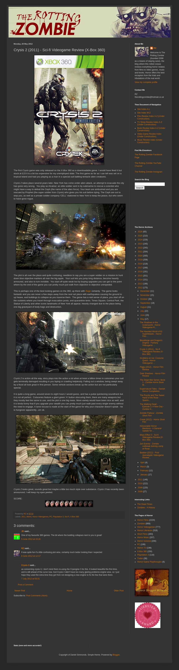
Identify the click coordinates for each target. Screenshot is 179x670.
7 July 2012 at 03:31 (30, 579)
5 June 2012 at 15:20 (31, 539)
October (144, 299)
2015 (140, 276)
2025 (140, 236)
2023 (140, 244)
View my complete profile (146, 82)
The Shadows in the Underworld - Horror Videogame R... (150, 325)
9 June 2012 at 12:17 (31, 556)
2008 (140, 491)
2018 (140, 264)
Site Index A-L (143, 109)
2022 (140, 248)
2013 (140, 284)
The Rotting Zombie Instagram (148, 172)
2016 (140, 271)
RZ (22, 548)
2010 (140, 483)
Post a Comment (25, 584)
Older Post (119, 590)
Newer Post (19, 590)
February (144, 470)
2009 (140, 487)
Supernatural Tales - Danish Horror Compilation (152, 390)
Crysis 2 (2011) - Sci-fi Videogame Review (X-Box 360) (151, 351)
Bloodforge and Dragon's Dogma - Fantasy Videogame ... (151, 343)
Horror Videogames (40, 517)
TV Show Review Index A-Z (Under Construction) (149, 123)
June (142, 315)
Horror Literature (144, 530)
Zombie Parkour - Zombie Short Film (151, 414)
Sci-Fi (67, 517)
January (144, 474)
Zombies (141, 523)
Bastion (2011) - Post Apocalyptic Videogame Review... (152, 455)
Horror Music (143, 537)
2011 (23, 517)
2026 (140, 231)
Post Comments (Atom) (36, 595)
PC (50, 517)
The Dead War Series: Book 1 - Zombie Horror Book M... (152, 382)
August (143, 307)
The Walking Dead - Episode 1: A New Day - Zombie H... (152, 406)
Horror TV (141, 548)
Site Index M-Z (144, 113)
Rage (88, 291)
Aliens (28, 517)
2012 (140, 287)
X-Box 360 (74, 517)
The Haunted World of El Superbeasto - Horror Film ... (151, 334)
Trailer (140, 558)
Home (69, 590)
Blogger (116, 655)
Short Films (142, 534)
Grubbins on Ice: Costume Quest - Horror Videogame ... (151, 360)
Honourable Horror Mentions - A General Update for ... (150, 428)
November (145, 295)
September (145, 303)
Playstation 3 (58, 517)
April (142, 462)
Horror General (144, 541)
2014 (140, 279)
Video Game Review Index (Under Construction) (149, 135)
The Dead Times (144, 504)
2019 (140, 259)
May (142, 319)
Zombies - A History (146, 507)
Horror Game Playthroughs (149, 562)
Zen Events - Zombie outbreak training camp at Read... (151, 446)
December (145, 291)
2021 (140, 251)
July (142, 311)
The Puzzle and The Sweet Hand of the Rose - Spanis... (152, 397)
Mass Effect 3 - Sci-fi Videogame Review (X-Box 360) (151, 437)
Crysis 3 (25, 565)
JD (22, 531)
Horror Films (142, 520)
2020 (140, 256)
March (143, 466)
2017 (140, 267)
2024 (140, 240)
